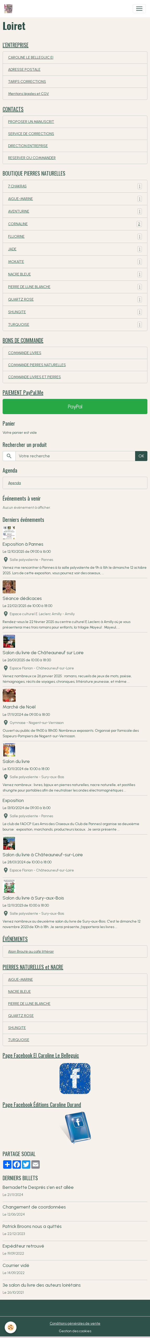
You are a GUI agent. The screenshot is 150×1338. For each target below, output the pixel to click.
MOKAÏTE (75, 262)
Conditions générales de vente (75, 1323)
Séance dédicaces (22, 598)
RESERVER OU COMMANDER (32, 158)
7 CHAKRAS (75, 186)
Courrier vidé (16, 1265)
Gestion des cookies (75, 1331)
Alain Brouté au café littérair (31, 951)
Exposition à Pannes (23, 544)
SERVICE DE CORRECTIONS (31, 134)
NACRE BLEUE (75, 274)
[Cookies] (10, 1327)
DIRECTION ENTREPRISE (28, 146)
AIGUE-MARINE (75, 199)
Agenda (14, 483)
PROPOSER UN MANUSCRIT (31, 122)
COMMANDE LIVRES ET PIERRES (34, 377)
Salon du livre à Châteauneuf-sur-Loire (43, 854)
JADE (75, 249)
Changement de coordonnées (34, 1207)
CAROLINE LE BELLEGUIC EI (30, 57)
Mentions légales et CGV (28, 93)
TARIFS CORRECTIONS (27, 81)
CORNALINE (75, 224)
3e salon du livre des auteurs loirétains (42, 1285)
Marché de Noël (19, 706)
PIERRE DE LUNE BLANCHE (75, 287)
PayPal (75, 406)
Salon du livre (16, 761)
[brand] (9, 8)
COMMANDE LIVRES (24, 353)
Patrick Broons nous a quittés (32, 1226)
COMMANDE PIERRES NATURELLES (37, 365)
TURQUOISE (75, 325)
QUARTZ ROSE (75, 299)
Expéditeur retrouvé (23, 1246)
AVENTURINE (75, 211)
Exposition (13, 800)
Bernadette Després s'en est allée (38, 1187)
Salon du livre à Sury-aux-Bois (33, 898)
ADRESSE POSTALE (24, 69)
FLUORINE (75, 237)
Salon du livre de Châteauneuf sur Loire (43, 652)
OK (141, 455)
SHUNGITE (75, 312)
